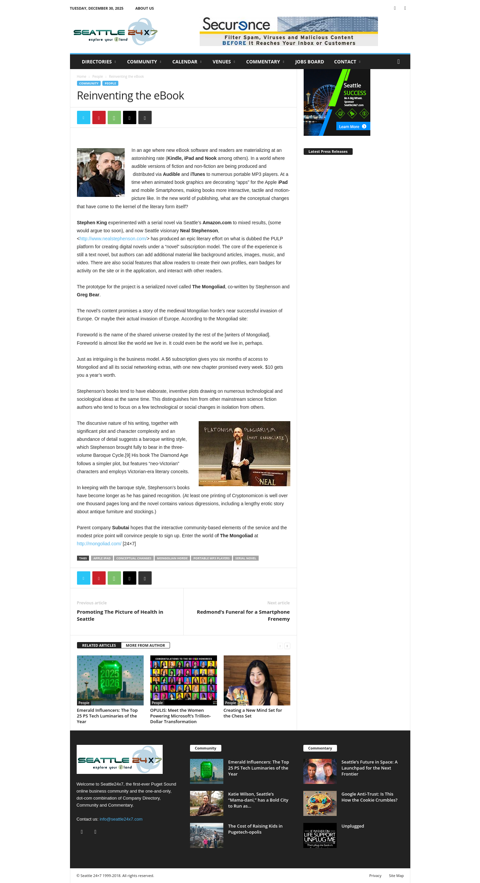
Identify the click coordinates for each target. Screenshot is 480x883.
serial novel (245, 558)
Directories (99, 61)
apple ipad (101, 558)
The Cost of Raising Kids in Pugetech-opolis (255, 829)
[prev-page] (280, 645)
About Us (144, 8)
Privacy (375, 875)
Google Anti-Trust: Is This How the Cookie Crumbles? (370, 797)
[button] (400, 61)
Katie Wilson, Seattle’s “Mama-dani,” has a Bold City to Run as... (258, 800)
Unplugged (353, 826)
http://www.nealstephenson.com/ (113, 238)
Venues (224, 61)
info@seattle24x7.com (121, 819)
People (97, 76)
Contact (347, 61)
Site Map (396, 875)
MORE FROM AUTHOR (145, 645)
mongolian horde (172, 558)
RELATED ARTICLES (99, 645)
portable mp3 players (211, 558)
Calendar (186, 61)
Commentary (265, 61)
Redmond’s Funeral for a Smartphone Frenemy (243, 615)
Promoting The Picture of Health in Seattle (120, 615)
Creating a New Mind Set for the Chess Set (253, 713)
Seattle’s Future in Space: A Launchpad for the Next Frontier (370, 768)
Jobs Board (309, 61)
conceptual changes (133, 558)
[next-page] (287, 645)
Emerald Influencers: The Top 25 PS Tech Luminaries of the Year (107, 715)
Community (144, 61)
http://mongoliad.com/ (100, 543)
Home (81, 76)
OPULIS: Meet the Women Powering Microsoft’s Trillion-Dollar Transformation (180, 715)
